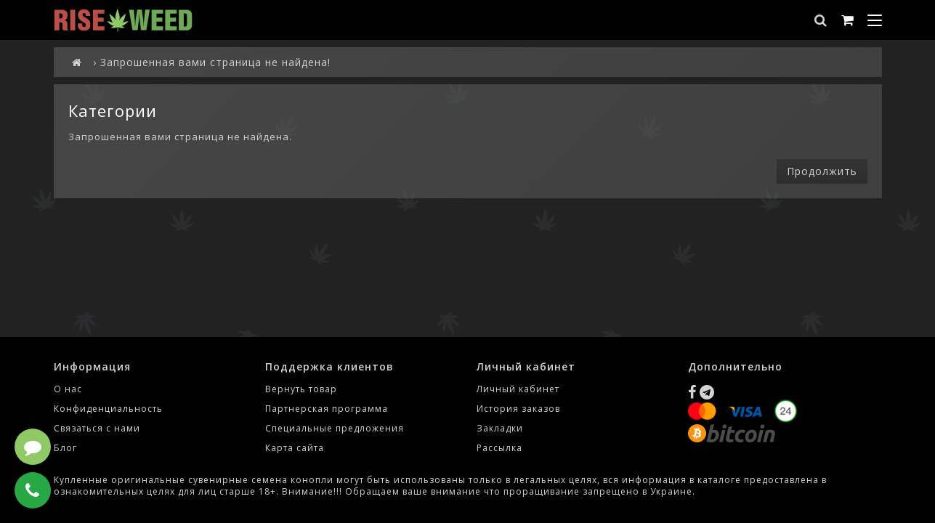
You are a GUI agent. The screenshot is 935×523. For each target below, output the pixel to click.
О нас (68, 389)
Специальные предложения (334, 428)
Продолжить (822, 171)
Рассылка (499, 448)
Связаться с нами (97, 428)
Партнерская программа (326, 408)
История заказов (518, 408)
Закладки (500, 428)
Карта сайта (294, 448)
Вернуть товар (301, 389)
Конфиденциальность (108, 408)
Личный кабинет (518, 389)
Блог (65, 448)
